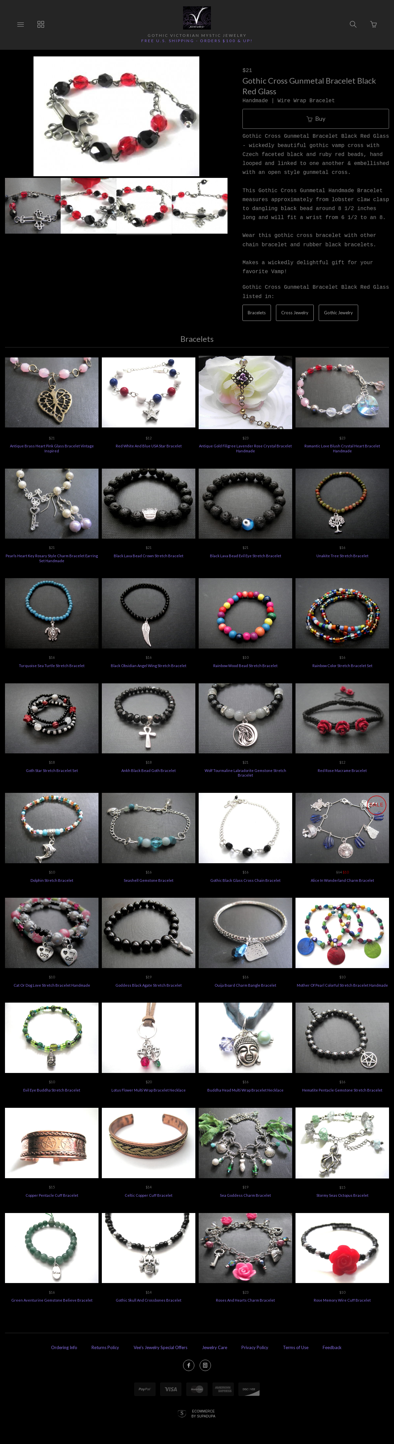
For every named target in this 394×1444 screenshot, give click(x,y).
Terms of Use (295, 1347)
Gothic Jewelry (338, 312)
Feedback (332, 1347)
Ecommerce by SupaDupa (203, 1413)
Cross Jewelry (294, 312)
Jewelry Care (214, 1347)
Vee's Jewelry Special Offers (160, 1347)
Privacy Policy (254, 1347)
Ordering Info (64, 1347)
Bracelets (257, 312)
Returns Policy (105, 1347)
